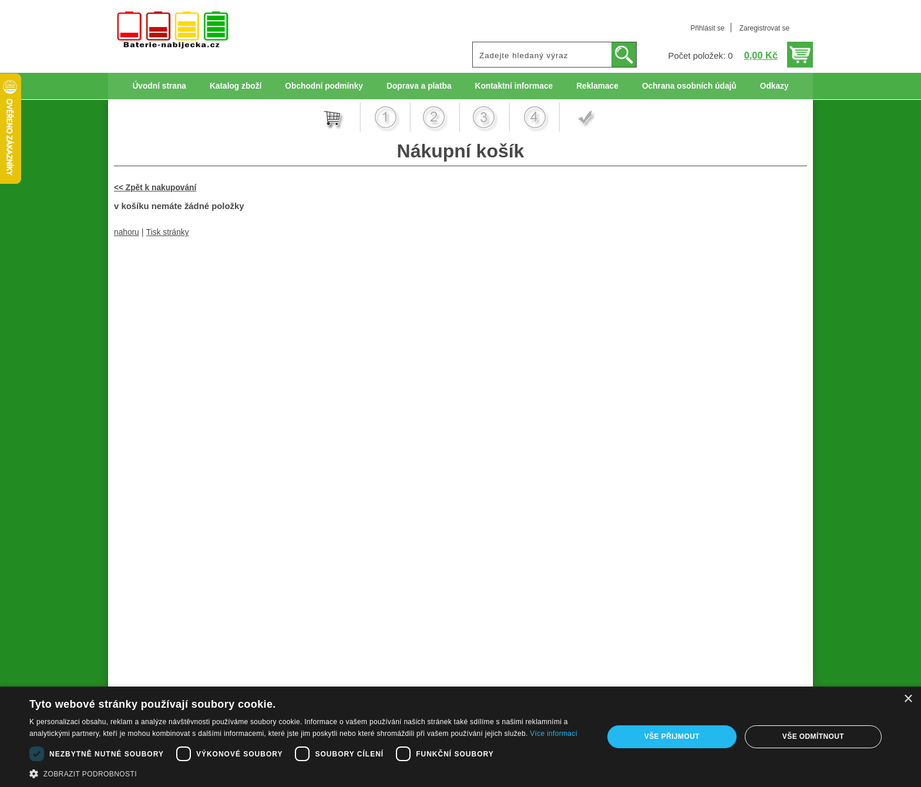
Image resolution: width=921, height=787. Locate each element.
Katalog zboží (235, 86)
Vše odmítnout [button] (813, 736)
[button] (307, 773)
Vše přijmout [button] (672, 736)
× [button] (907, 699)
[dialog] (460, 737)
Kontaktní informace (514, 86)
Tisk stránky (167, 232)
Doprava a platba (419, 86)
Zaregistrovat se (764, 28)
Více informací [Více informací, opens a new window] (553, 733)
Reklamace (597, 86)
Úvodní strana (159, 86)
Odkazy (774, 86)
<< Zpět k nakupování (155, 187)
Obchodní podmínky (324, 86)
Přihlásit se (707, 28)
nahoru (126, 232)
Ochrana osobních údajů (689, 86)
